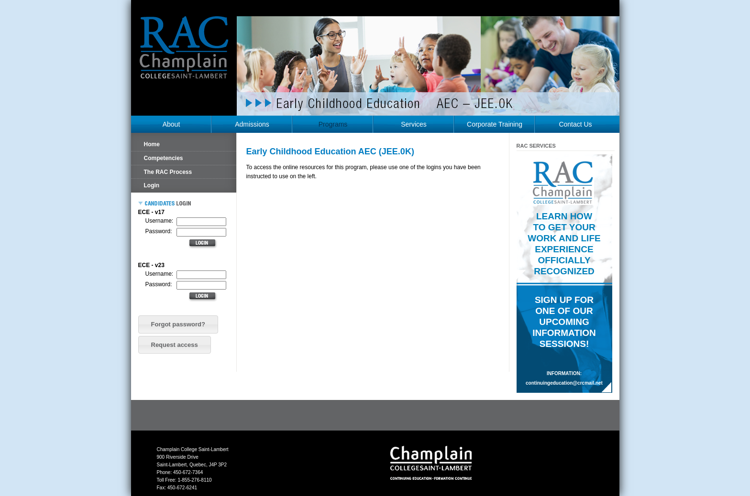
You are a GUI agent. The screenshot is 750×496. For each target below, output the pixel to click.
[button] (178, 324)
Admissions (252, 124)
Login (152, 185)
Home (152, 144)
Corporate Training (494, 124)
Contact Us (575, 124)
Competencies (163, 158)
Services (414, 124)
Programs (333, 124)
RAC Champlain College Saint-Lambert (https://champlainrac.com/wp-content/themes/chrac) (184, 54)
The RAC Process (168, 172)
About (171, 124)
